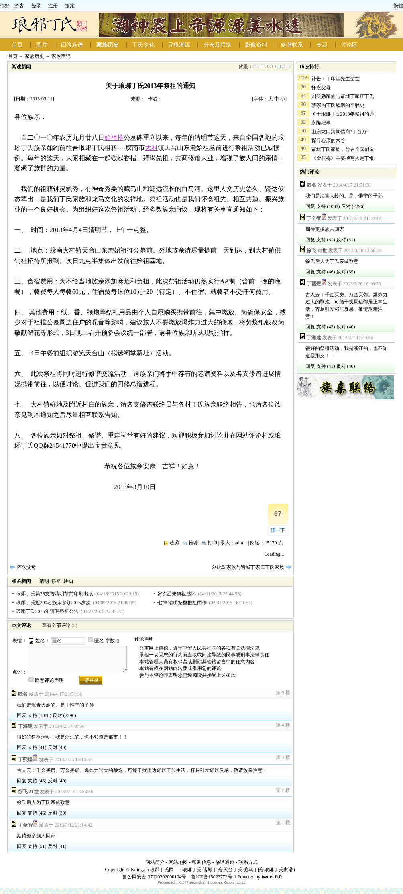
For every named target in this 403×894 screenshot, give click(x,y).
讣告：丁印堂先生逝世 (335, 78)
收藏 (174, 543)
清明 (44, 581)
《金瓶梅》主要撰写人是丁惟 (342, 158)
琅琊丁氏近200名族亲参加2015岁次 (53, 602)
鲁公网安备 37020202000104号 (154, 877)
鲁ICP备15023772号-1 (213, 877)
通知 (68, 581)
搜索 (70, 5)
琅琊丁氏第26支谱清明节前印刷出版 (54, 594)
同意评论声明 (49, 680)
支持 (32, 715)
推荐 (193, 543)
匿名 (99, 641)
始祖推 (114, 137)
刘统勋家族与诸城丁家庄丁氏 (342, 96)
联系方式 (248, 862)
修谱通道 (224, 862)
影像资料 (256, 45)
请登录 (91, 680)
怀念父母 (26, 567)
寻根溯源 (179, 45)
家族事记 (61, 56)
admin (241, 543)
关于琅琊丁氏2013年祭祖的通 (342, 114)
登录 (36, 5)
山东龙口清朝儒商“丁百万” (340, 131)
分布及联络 (218, 45)
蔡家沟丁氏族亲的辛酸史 (337, 105)
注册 (53, 5)
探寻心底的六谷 (328, 140)
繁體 (398, 5)
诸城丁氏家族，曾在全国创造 (342, 149)
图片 (41, 45)
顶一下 (278, 530)
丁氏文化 (143, 45)
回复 (21, 715)
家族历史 (107, 45)
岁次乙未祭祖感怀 (176, 594)
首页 (17, 45)
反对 (57, 715)
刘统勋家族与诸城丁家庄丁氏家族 (248, 567)
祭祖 (56, 581)
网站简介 (155, 862)
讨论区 (349, 45)
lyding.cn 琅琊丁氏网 (152, 869)
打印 (212, 543)
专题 (322, 45)
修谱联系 (292, 45)
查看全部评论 (56, 625)
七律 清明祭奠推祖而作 (182, 602)
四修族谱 (72, 45)
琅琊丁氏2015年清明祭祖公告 (47, 611)
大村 (151, 147)
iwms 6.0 (272, 877)
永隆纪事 (321, 123)
